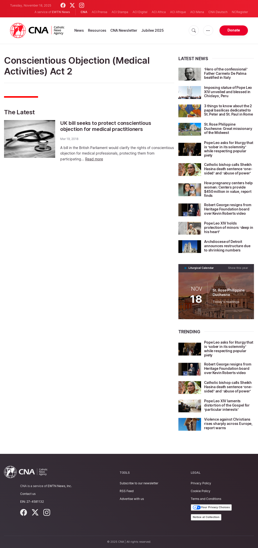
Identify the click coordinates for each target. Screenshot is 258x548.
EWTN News (61, 12)
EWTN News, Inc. (60, 486)
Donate (234, 30)
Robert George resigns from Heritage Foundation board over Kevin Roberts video (227, 209)
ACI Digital (140, 12)
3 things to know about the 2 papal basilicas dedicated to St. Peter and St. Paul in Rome (228, 110)
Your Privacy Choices (211, 507)
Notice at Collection (206, 517)
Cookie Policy (200, 491)
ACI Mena (197, 12)
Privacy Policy (201, 483)
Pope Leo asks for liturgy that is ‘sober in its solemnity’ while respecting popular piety (228, 148)
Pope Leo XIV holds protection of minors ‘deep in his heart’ (228, 227)
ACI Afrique (178, 12)
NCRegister (240, 12)
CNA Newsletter (123, 30)
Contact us (28, 494)
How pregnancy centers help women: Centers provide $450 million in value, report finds (228, 189)
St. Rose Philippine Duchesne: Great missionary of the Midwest (228, 128)
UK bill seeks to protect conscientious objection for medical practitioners (105, 126)
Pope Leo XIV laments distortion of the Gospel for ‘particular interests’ (227, 405)
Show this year (238, 268)
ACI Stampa (120, 12)
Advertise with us (132, 499)
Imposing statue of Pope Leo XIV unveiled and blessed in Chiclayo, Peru (228, 91)
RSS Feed (127, 491)
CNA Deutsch (218, 12)
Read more (94, 158)
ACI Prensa (99, 12)
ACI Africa (159, 12)
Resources (97, 30)
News (79, 30)
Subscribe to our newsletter (139, 483)
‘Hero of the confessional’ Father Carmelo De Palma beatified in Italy (226, 73)
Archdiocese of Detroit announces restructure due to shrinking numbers (227, 245)
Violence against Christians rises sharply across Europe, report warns (228, 423)
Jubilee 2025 (152, 30)
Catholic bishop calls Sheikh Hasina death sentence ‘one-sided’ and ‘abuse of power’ (228, 168)
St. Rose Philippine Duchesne (229, 292)
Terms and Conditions (206, 499)
